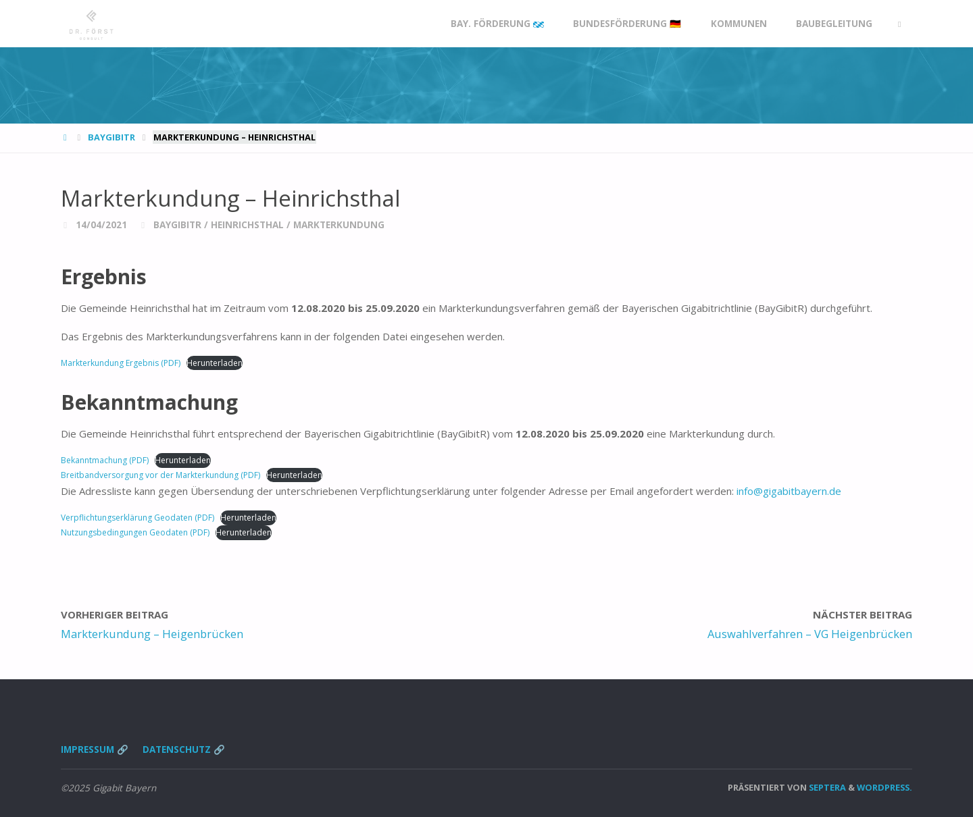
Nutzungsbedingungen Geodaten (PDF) (135, 532)
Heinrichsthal (247, 225)
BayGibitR (111, 137)
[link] (899, 24)
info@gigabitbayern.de (789, 491)
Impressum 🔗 (94, 749)
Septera (826, 787)
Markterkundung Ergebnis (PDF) (120, 363)
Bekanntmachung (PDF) (105, 460)
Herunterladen (214, 363)
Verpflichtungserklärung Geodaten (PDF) (137, 517)
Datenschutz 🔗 (184, 749)
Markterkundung (338, 225)
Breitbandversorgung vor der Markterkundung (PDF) (160, 475)
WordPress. (884, 787)
